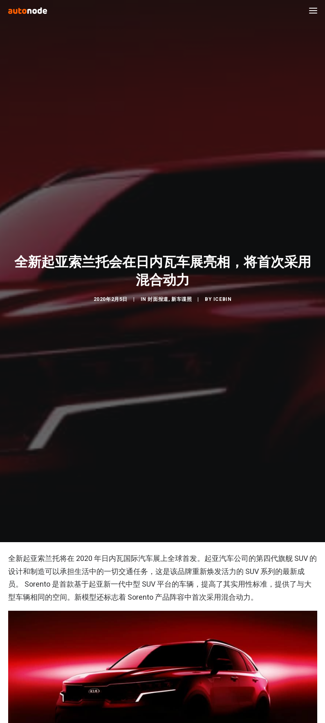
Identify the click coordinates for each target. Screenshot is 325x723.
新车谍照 (181, 295)
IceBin (222, 295)
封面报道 (158, 295)
